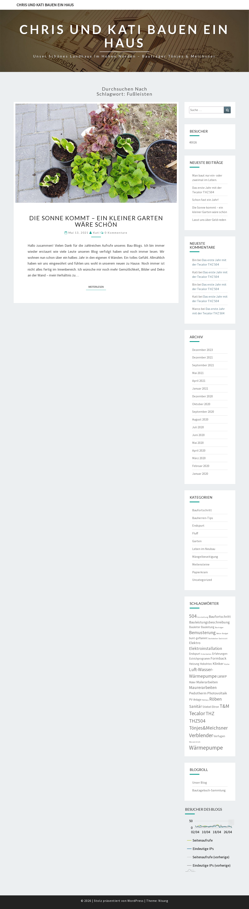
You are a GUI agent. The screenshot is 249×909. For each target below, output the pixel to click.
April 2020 (198, 450)
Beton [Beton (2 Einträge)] (218, 633)
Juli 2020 (198, 427)
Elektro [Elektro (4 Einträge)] (194, 643)
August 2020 (200, 419)
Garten (197, 541)
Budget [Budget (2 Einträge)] (225, 633)
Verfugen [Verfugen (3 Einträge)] (219, 736)
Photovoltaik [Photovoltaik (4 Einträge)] (217, 693)
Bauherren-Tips (202, 518)
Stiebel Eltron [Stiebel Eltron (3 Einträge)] (211, 707)
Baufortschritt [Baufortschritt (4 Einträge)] (220, 616)
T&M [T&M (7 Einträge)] (224, 706)
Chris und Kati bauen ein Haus (45, 4)
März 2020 (199, 458)
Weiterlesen (97, 286)
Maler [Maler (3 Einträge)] (192, 682)
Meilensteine (201, 564)
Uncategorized (202, 580)
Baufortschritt (202, 510)
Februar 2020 (200, 466)
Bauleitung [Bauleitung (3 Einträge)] (207, 627)
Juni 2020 (198, 435)
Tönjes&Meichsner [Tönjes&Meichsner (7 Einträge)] (208, 728)
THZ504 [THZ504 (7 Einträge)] (197, 721)
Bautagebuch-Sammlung (209, 790)
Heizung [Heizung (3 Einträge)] (194, 664)
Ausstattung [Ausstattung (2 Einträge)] (202, 617)
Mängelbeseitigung (205, 557)
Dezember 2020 (202, 396)
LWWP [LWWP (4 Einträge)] (222, 676)
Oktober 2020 (201, 404)
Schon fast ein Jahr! (205, 200)
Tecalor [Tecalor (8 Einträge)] (197, 713)
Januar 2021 (200, 388)
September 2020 (203, 411)
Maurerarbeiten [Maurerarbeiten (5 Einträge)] (203, 687)
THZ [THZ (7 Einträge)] (210, 713)
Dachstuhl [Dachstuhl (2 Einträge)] (223, 638)
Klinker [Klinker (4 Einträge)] (218, 663)
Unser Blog (199, 782)
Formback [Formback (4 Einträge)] (218, 658)
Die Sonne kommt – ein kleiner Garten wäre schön (96, 221)
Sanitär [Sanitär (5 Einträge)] (195, 706)
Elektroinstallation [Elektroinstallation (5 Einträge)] (205, 648)
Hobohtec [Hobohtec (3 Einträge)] (206, 664)
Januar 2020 (200, 473)
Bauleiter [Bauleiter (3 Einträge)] (194, 627)
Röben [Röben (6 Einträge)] (215, 699)
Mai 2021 (198, 373)
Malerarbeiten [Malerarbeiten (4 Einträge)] (207, 682)
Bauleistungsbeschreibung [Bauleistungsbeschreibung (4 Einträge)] (209, 622)
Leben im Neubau (203, 549)
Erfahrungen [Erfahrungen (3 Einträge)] (219, 654)
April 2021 (198, 381)
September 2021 (203, 365)
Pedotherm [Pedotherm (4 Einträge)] (198, 693)
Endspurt (198, 525)
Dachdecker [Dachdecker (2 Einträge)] (213, 638)
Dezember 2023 (202, 350)
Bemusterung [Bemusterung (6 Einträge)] (202, 632)
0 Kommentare (116, 232)
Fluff (195, 533)
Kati (96, 232)
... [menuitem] (231, 822)
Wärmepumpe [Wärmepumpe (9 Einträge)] (206, 747)
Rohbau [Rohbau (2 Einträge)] (205, 700)
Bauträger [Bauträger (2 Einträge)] (219, 627)
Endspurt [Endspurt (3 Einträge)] (194, 654)
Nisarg (163, 901)
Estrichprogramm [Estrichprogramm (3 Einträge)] (199, 658)
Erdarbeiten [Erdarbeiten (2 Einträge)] (206, 654)
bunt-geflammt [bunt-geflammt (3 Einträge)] (198, 638)
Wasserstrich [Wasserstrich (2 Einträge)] (194, 742)
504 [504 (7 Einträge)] (193, 616)
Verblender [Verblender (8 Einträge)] (201, 735)
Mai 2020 (198, 443)
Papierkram (200, 572)
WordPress (135, 901)
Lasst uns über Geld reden (209, 220)
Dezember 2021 (202, 357)
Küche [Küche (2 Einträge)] (226, 664)
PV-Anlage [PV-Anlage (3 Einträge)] (195, 699)
